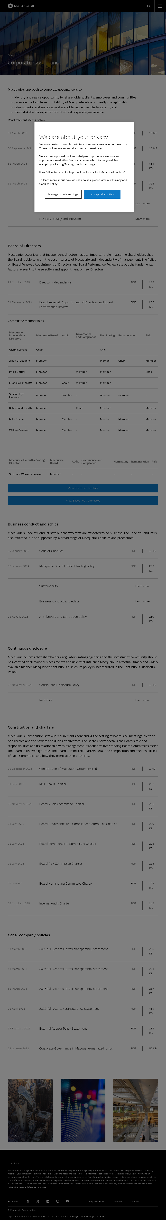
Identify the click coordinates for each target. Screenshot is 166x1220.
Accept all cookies (102, 194)
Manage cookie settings (63, 194)
